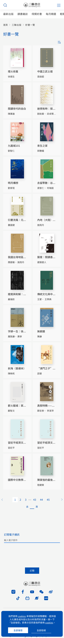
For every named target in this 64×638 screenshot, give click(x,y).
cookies (22, 616)
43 (34, 499)
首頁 (5, 24)
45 (48, 499)
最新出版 (8, 14)
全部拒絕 (41, 630)
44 (41, 499)
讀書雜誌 (22, 14)
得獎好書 (37, 14)
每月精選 (51, 14)
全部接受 (18, 630)
